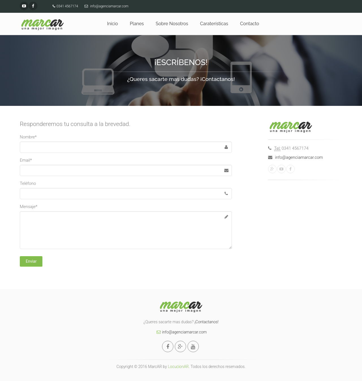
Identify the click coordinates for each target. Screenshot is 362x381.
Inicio (112, 23)
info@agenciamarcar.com (299, 157)
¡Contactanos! (207, 322)
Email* (26, 160)
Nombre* (28, 137)
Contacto (249, 23)
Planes (137, 23)
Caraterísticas (214, 23)
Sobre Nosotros (172, 23)
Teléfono (28, 183)
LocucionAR (178, 366)
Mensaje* (28, 206)
